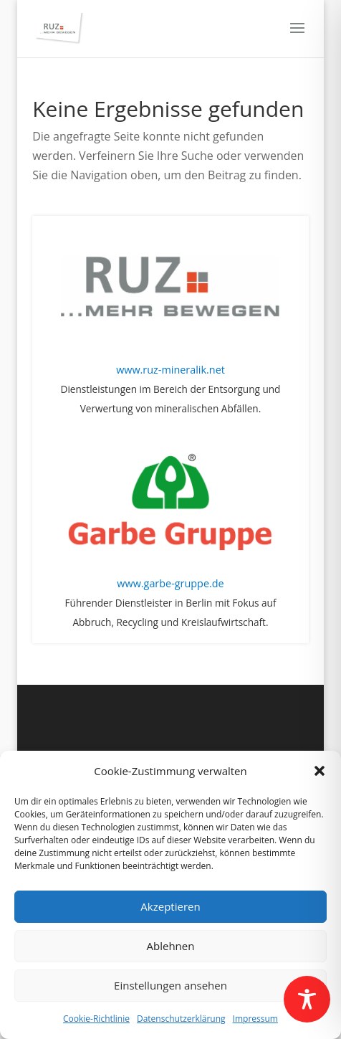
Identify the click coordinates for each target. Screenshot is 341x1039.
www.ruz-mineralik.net (170, 369)
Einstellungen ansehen (170, 985)
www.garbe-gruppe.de (170, 583)
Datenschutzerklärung (181, 1018)
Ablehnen (171, 946)
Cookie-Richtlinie (96, 1018)
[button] (319, 771)
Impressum (255, 1018)
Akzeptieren (170, 906)
